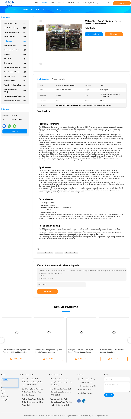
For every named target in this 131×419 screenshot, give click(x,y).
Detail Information (43, 79)
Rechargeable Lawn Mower (15, 96)
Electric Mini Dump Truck (15, 101)
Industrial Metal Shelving (15, 68)
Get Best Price (93, 34)
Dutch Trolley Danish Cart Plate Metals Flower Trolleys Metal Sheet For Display (32, 392)
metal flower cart (71, 253)
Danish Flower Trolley (15, 28)
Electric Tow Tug (15, 81)
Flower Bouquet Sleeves (15, 72)
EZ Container (15, 63)
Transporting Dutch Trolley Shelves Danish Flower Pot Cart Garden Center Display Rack (61, 402)
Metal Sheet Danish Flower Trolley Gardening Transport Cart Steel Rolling (61, 382)
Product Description (58, 79)
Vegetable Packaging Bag (15, 85)
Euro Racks (15, 59)
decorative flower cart (45, 253)
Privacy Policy (5, 400)
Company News (88, 3)
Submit (47, 291)
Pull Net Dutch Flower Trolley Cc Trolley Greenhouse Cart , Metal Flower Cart (33, 402)
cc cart (59, 253)
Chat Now (122, 3)
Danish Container (15, 37)
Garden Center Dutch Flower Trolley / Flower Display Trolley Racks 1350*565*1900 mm (32, 382)
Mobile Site (5, 397)
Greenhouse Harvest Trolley (15, 91)
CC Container (15, 41)
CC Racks (15, 54)
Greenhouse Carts (15, 46)
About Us (4, 388)
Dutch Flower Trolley (15, 24)
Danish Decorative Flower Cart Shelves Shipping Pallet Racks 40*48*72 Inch (60, 392)
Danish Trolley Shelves (15, 32)
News (3, 391)
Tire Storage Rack (15, 76)
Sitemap (4, 394)
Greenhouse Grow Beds (15, 50)
